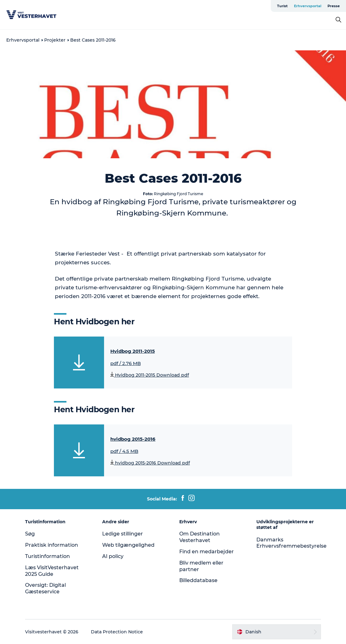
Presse (334, 6)
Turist (282, 6)
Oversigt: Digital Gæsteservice (45, 588)
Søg (30, 534)
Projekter (55, 40)
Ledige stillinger (122, 534)
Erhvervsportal (307, 6)
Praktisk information (51, 545)
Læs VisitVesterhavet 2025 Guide (52, 571)
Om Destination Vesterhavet (199, 537)
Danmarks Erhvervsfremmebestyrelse (291, 543)
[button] (276, 631)
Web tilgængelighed (128, 545)
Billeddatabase (198, 580)
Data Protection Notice (117, 632)
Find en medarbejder (206, 552)
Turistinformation (47, 556)
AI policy (112, 556)
